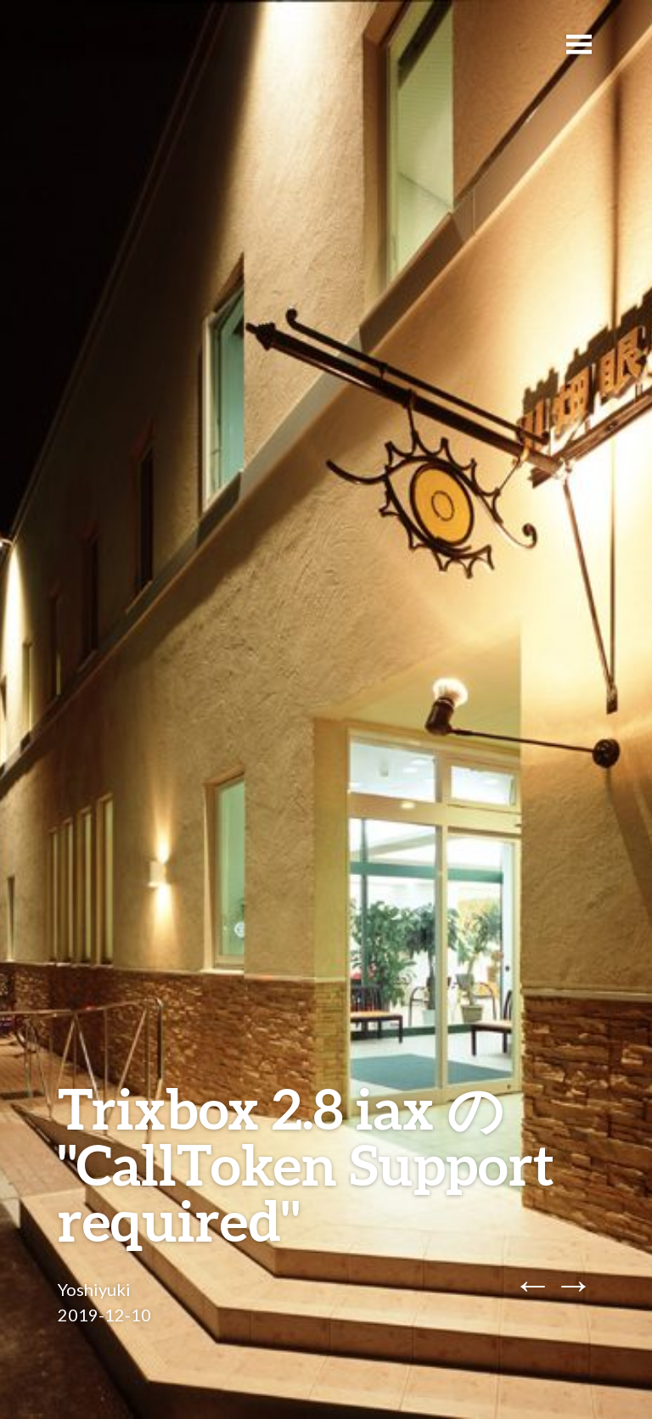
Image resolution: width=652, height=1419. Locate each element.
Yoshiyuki (94, 1289)
